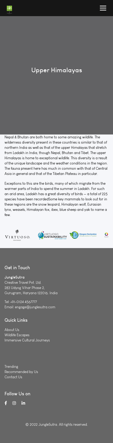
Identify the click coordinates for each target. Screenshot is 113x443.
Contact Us (13, 377)
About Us (12, 330)
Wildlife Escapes (17, 335)
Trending (11, 366)
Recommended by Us (21, 372)
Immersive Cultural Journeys (27, 340)
